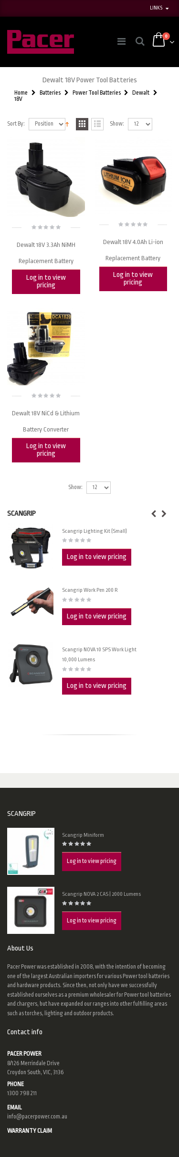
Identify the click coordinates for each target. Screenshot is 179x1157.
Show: (117, 124)
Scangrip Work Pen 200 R (90, 590)
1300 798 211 (22, 1093)
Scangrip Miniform (83, 835)
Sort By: (16, 124)
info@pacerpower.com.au (37, 1116)
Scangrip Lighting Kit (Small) (94, 531)
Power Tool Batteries (97, 92)
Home (21, 92)
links (156, 8)
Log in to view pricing (46, 281)
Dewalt (140, 92)
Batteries (50, 92)
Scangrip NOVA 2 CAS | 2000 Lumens (101, 894)
